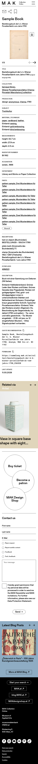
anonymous (14, 102)
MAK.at (19, 688)
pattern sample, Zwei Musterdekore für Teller (19, 216)
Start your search (19, 682)
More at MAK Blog (19, 672)
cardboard (12, 120)
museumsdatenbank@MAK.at (10, 723)
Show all (7, 228)
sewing (13, 123)
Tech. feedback (10, 556)
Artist (5, 388)
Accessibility (6, 757)
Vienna (23, 102)
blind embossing (17, 129)
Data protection (7, 751)
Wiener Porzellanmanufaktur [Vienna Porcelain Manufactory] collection (18, 91)
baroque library (8, 87)
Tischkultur (7, 111)
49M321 (5, 269)
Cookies (4, 760)
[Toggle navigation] (33, 3)
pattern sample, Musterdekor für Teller (18, 196)
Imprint (4, 754)
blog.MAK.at (19, 695)
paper (4, 120)
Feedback (8, 552)
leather (21, 120)
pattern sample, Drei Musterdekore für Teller (18, 184)
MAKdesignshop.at (19, 701)
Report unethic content (12, 547)
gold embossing (17, 126)
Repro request (9, 543)
